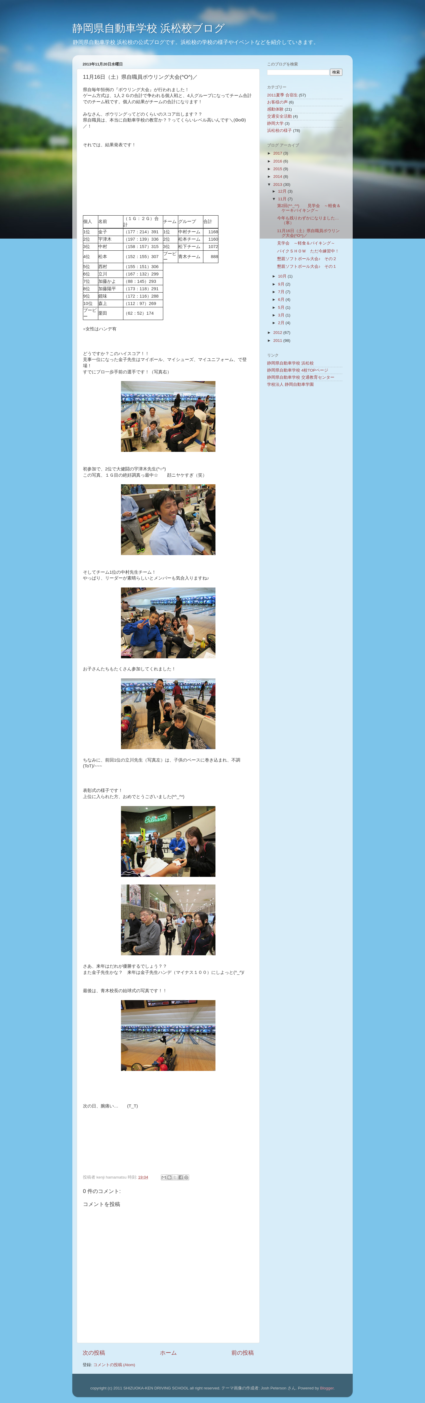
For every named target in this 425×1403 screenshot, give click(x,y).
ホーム (168, 1353)
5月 (281, 307)
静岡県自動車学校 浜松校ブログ (148, 28)
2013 (278, 184)
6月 (281, 299)
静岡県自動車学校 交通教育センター (300, 377)
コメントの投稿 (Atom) (114, 1365)
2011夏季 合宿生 (282, 95)
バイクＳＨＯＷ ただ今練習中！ (308, 251)
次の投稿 (94, 1353)
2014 (278, 176)
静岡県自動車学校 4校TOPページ (297, 370)
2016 (278, 161)
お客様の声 (277, 102)
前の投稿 (242, 1353)
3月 (281, 315)
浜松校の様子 (279, 130)
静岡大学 (275, 123)
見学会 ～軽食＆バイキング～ (306, 243)
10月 (283, 276)
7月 (281, 292)
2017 (278, 153)
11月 (283, 199)
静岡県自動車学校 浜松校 (290, 363)
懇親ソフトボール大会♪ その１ (307, 266)
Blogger (327, 1388)
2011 (278, 340)
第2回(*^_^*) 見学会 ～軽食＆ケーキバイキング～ (309, 208)
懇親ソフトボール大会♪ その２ (307, 259)
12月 (283, 191)
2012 (278, 332)
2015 (278, 169)
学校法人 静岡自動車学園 (290, 384)
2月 (281, 323)
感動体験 (275, 109)
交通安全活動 (279, 116)
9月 (281, 284)
